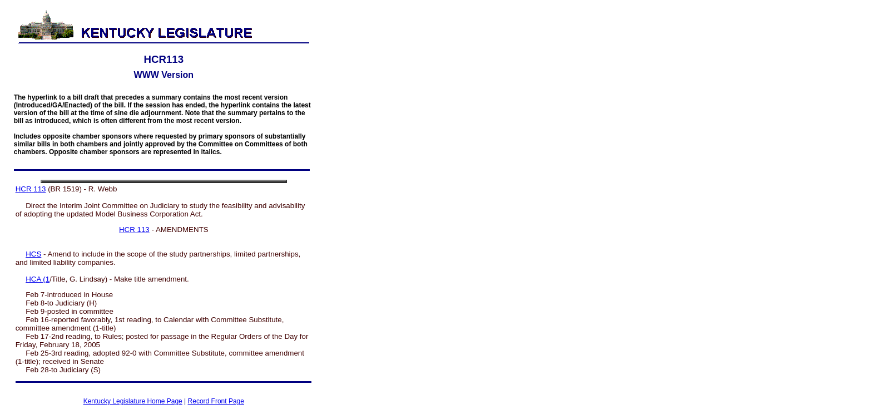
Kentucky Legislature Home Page (132, 401)
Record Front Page (216, 401)
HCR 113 (31, 189)
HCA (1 (37, 279)
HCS (33, 254)
